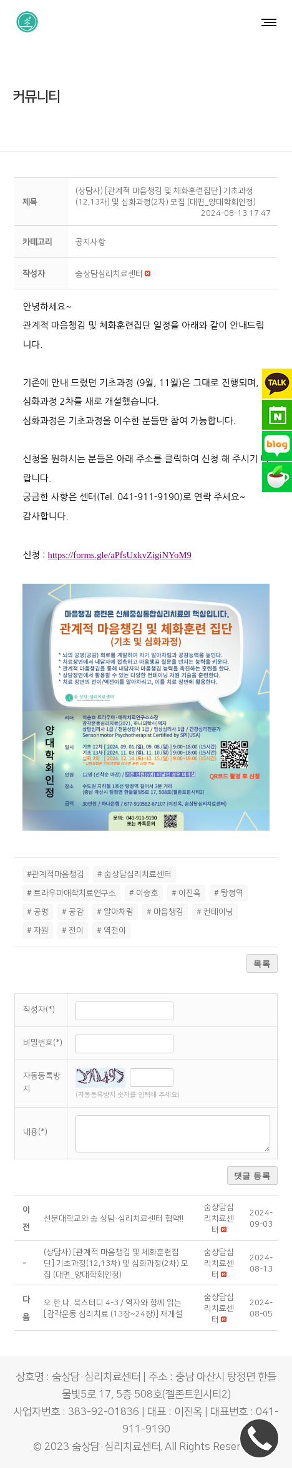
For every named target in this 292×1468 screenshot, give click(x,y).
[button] (109, 273)
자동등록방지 (42, 1082)
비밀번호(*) (42, 1042)
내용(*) (35, 1132)
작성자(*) (39, 1009)
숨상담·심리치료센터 (116, 1446)
